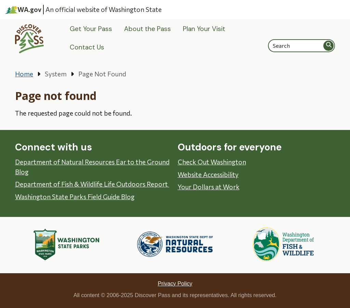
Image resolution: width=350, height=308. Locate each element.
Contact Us (87, 47)
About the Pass (147, 29)
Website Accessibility (208, 174)
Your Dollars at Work (209, 187)
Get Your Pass (91, 29)
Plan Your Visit (204, 29)
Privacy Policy (175, 283)
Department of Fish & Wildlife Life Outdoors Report (92, 184)
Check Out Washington (212, 162)
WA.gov (23, 9)
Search (329, 45)
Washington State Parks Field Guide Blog (75, 197)
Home (24, 74)
